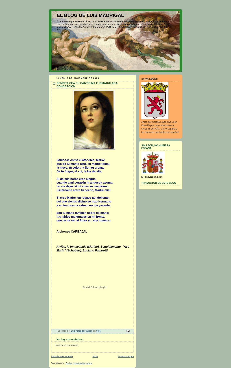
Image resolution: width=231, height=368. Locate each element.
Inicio (95, 356)
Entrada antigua (126, 356)
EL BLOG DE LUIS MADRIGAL (90, 15)
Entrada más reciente (62, 356)
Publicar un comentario (66, 345)
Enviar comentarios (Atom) (79, 363)
